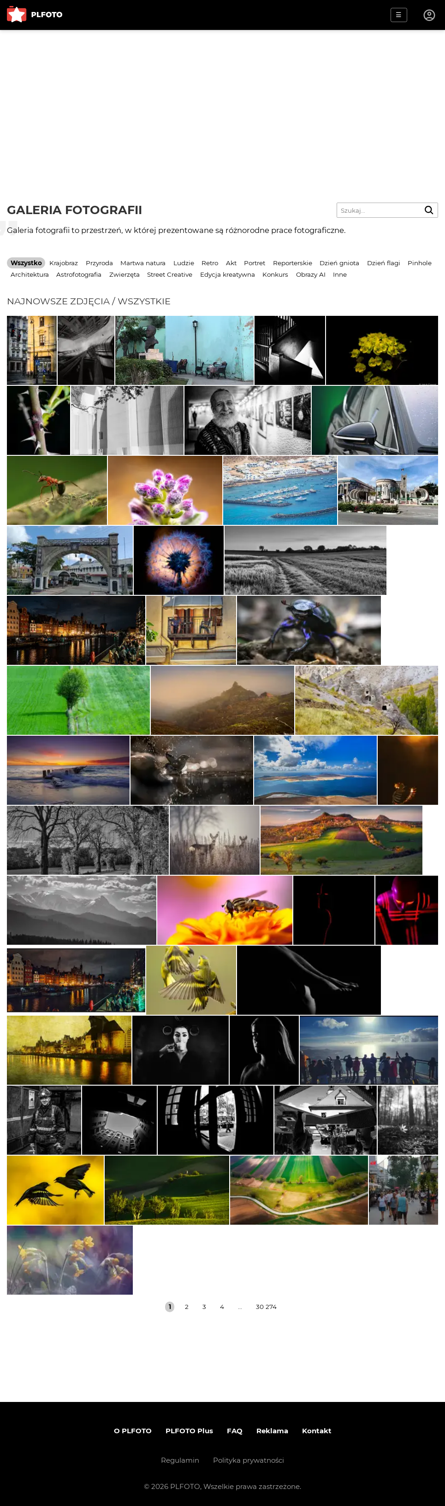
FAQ (235, 1430)
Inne (340, 274)
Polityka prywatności (248, 1460)
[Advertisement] (222, 99)
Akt (231, 263)
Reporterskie (292, 263)
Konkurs (275, 274)
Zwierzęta (124, 274)
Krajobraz (63, 263)
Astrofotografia (78, 274)
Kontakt (317, 1430)
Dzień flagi (383, 263)
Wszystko (26, 263)
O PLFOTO (133, 1430)
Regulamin (180, 1460)
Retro (210, 263)
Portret (254, 263)
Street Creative (169, 274)
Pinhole (420, 263)
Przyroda (99, 263)
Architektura (30, 274)
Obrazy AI (311, 274)
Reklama (272, 1430)
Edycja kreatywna (227, 274)
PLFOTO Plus (189, 1430)
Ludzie (183, 263)
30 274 (266, 1306)
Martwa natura (143, 263)
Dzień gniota (339, 263)
